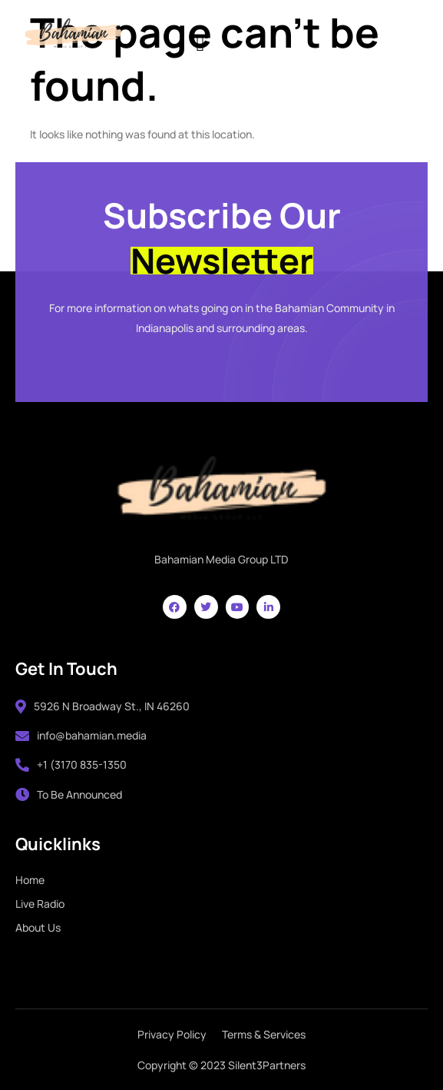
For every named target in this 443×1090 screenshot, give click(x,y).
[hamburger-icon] (200, 42)
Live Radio (39, 903)
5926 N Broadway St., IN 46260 (102, 706)
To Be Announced (68, 794)
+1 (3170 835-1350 (71, 764)
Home (30, 879)
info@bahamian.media (81, 735)
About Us (38, 927)
